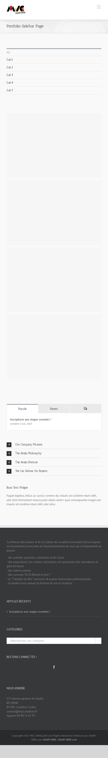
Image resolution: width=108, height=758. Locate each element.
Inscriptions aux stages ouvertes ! (30, 419)
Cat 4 (10, 82)
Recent (54, 408)
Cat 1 (10, 60)
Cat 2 (10, 67)
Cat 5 (10, 90)
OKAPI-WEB (49, 739)
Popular (22, 408)
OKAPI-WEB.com (67, 739)
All (8, 52)
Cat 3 (10, 75)
